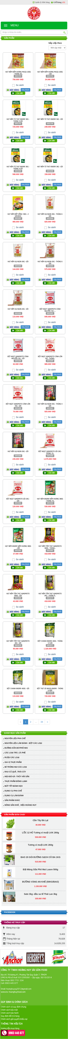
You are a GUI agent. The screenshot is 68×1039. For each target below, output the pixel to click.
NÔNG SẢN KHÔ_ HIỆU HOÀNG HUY (20, 805)
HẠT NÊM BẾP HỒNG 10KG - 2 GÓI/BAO (18, 215)
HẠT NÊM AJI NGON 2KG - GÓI (18, 309)
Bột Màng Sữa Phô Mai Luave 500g (40, 848)
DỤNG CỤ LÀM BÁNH (14, 795)
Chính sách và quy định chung (13, 1006)
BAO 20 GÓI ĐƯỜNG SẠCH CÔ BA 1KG (41, 835)
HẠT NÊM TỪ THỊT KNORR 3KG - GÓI (50, 166)
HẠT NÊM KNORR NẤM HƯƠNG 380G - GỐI (18, 547)
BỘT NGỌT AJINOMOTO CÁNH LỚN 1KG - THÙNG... (50, 357)
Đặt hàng (14, 90)
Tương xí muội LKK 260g (40, 823)
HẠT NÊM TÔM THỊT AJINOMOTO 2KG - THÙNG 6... (50, 594)
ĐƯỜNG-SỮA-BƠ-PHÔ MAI (16, 748)
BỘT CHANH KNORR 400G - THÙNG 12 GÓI (50, 642)
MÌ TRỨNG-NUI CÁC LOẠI (16, 767)
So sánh (19, 85)
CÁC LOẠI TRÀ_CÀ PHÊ (15, 753)
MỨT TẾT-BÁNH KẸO (14, 786)
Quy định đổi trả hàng (10, 1015)
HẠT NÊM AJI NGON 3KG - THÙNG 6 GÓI (50, 215)
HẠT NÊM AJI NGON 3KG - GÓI (18, 261)
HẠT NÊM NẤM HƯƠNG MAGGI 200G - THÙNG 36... (18, 72)
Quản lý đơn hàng (42, 2)
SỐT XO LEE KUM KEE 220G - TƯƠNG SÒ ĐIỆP (40, 897)
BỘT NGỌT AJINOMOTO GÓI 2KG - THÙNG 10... (50, 452)
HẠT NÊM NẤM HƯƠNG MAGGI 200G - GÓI (50, 72)
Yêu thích (25, 90)
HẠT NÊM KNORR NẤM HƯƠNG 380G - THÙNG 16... (50, 499)
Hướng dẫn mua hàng (10, 1028)
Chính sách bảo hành (9, 1012)
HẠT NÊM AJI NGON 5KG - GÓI (18, 451)
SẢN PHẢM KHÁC (12, 800)
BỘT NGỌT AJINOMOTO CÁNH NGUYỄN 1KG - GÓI (17, 357)
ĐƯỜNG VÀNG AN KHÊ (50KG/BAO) (40, 860)
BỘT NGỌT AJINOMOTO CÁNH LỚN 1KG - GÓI (18, 405)
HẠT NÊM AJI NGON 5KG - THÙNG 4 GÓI (50, 405)
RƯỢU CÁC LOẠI (12, 757)
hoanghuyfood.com (17, 991)
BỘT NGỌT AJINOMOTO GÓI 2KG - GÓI (18, 499)
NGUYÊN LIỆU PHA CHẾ (15, 738)
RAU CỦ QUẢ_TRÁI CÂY (15, 772)
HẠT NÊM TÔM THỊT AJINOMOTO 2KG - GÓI (17, 642)
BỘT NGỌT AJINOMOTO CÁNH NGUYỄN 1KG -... (50, 310)
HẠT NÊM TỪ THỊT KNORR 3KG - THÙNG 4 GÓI (18, 167)
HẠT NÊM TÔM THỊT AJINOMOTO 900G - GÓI (17, 594)
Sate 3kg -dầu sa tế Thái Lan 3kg (40, 872)
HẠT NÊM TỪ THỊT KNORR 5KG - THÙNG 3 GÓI (18, 120)
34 (42, 722)
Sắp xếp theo (55, 43)
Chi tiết (20, 93)
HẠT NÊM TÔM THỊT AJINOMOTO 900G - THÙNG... (50, 547)
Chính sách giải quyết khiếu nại (14, 1018)
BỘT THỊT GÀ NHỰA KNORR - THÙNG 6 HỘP (50, 689)
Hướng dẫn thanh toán (10, 1031)
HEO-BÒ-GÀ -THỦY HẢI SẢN (17, 776)
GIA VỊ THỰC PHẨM (13, 762)
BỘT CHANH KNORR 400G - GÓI (18, 688)
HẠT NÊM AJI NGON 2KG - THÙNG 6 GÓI (50, 262)
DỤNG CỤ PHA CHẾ (13, 791)
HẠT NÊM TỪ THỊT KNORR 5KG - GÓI (50, 119)
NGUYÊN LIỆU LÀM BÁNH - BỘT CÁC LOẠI (23, 743)
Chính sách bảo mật (9, 1009)
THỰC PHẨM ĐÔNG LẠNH (16, 781)
